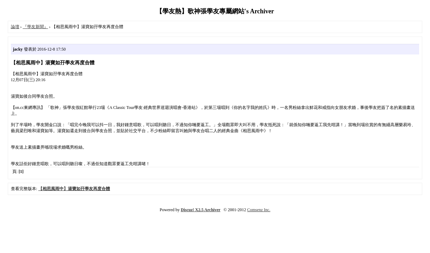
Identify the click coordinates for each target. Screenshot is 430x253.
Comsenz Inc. (258, 209)
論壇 (15, 26)
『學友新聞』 (35, 26)
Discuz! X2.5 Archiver (201, 209)
